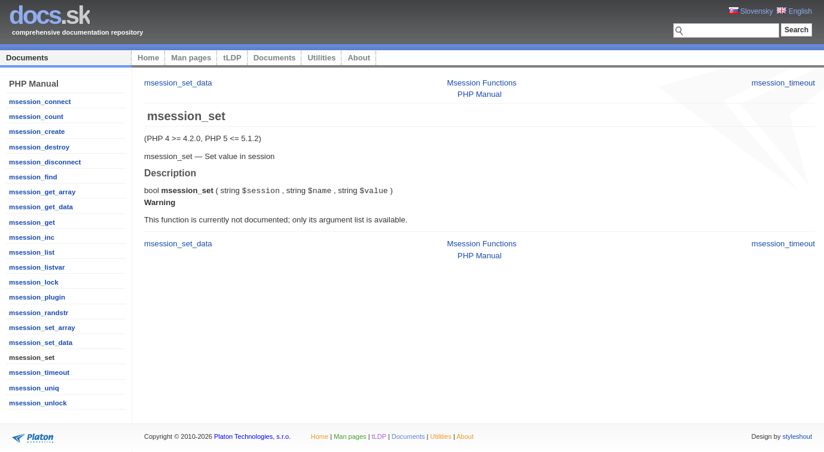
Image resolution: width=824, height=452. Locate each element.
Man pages (191, 57)
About (358, 57)
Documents (27, 57)
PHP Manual (479, 94)
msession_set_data (40, 342)
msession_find (33, 177)
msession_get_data (41, 206)
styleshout (797, 436)
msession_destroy (39, 147)
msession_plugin (37, 297)
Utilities (321, 57)
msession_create (37, 131)
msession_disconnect (45, 162)
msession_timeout (39, 372)
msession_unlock (38, 403)
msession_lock (34, 282)
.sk (49, 15)
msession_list (31, 252)
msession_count (36, 116)
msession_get (32, 222)
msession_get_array (42, 192)
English (794, 11)
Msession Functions (482, 82)
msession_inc (31, 237)
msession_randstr (38, 312)
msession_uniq (34, 388)
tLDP (232, 57)
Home (148, 57)
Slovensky (751, 11)
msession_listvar (37, 267)
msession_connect (40, 101)
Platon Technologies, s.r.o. (252, 436)
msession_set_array (42, 327)
